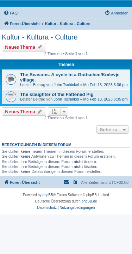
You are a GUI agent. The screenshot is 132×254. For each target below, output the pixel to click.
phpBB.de (89, 201)
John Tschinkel (66, 85)
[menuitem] (11, 13)
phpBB (48, 195)
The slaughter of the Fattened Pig (57, 94)
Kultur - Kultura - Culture (40, 37)
